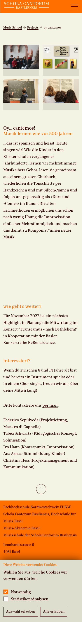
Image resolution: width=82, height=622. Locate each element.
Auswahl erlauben (20, 611)
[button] (41, 489)
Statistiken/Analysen (29, 599)
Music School (12, 27)
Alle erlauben (54, 611)
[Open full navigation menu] (74, 7)
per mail (50, 406)
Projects (32, 27)
